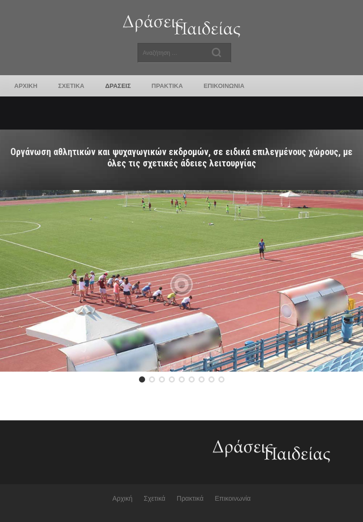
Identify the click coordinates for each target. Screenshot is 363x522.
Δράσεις (117, 85)
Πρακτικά (167, 85)
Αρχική (25, 85)
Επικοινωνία (224, 85)
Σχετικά (71, 85)
